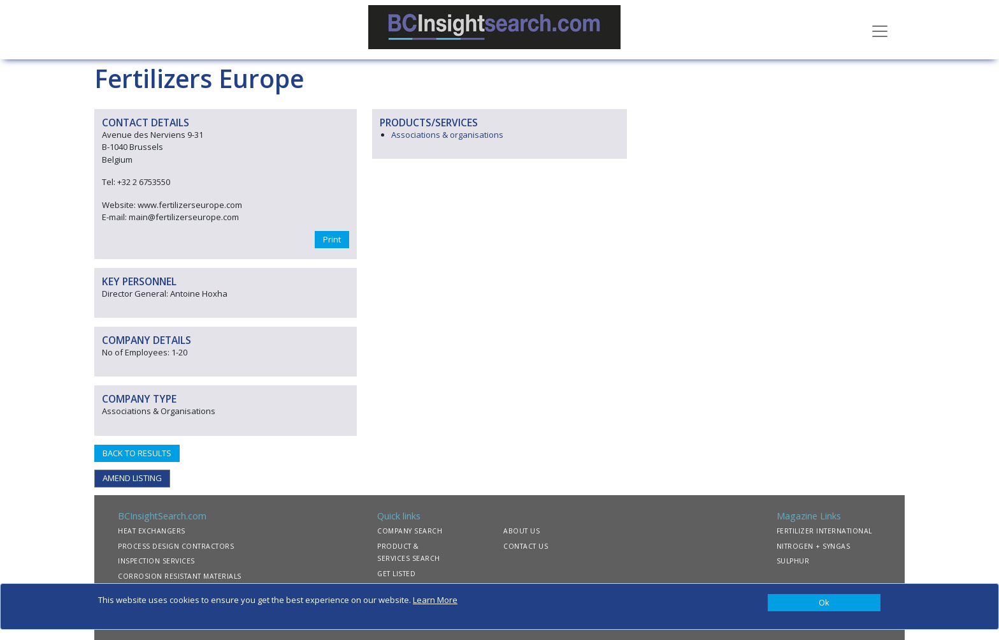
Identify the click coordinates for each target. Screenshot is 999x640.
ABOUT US (521, 530)
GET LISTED (396, 573)
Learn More (435, 600)
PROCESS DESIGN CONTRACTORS (176, 546)
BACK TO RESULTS (137, 453)
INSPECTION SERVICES (156, 560)
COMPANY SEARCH (409, 530)
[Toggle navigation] (880, 30)
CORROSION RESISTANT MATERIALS (179, 576)
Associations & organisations (447, 134)
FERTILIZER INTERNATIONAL (824, 530)
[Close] (824, 603)
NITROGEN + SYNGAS (814, 546)
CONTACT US (525, 546)
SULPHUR (793, 560)
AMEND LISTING (132, 478)
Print (332, 239)
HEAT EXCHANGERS (151, 530)
